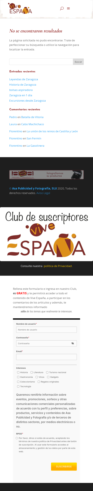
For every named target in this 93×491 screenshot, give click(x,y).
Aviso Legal (43, 193)
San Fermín (34, 138)
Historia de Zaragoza (22, 84)
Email (19, 351)
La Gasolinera (35, 145)
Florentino (15, 131)
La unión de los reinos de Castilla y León (52, 131)
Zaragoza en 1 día (20, 95)
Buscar (78, 61)
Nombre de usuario (26, 324)
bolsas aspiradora (21, 90)
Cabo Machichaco (32, 124)
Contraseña (22, 337)
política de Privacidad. (58, 266)
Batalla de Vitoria (32, 117)
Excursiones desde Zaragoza (27, 100)
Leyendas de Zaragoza (23, 79)
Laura (13, 124)
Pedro (13, 117)
